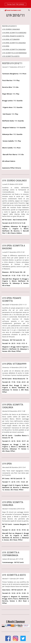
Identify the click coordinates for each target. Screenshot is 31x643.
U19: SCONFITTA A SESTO (10, 56)
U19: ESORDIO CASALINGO (11, 29)
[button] (2, 10)
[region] (15, 4)
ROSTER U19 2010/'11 (9, 26)
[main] (16, 15)
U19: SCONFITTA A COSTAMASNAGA (14, 53)
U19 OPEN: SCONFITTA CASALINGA (14, 43)
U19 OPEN (5, 46)
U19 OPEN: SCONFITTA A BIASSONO (14, 33)
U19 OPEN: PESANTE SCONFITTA (13, 36)
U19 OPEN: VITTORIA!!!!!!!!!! (11, 39)
